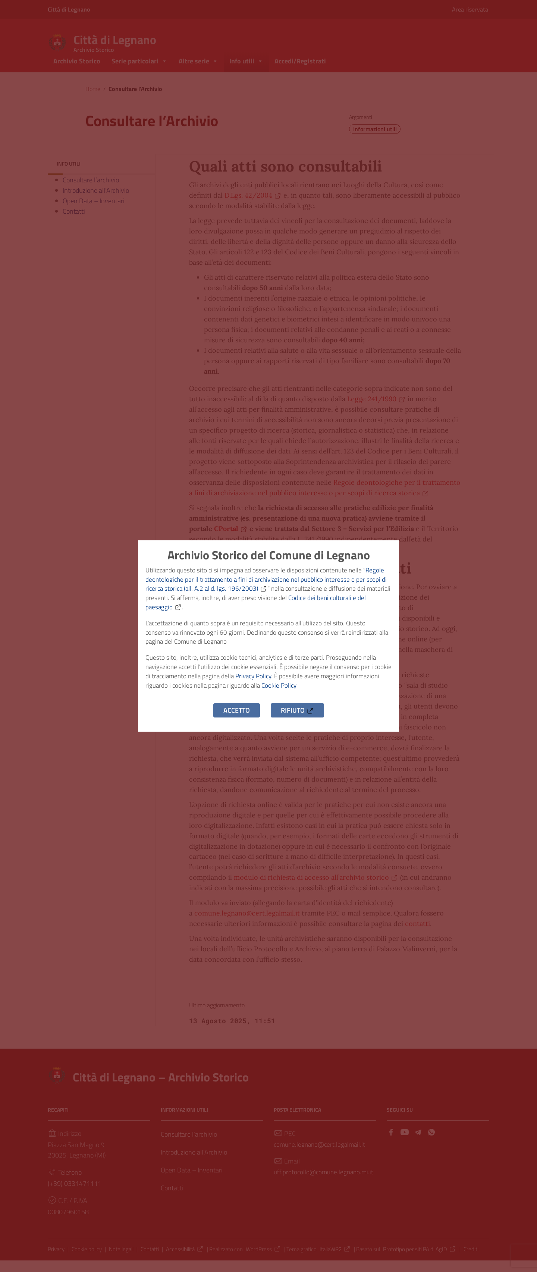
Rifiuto (297, 717)
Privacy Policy (278, 681)
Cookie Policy (320, 691)
